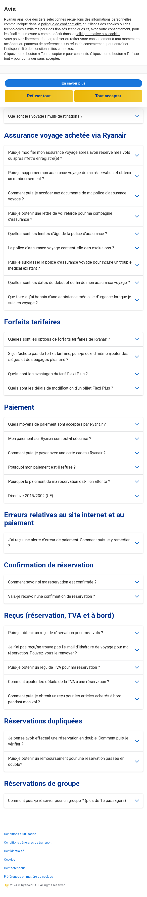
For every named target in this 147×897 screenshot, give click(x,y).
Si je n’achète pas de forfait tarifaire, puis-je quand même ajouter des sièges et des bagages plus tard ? (73, 356)
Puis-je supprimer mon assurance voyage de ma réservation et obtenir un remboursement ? (73, 175)
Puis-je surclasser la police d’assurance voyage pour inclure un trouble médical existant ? (73, 265)
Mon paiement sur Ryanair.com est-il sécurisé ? (73, 438)
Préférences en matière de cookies (28, 876)
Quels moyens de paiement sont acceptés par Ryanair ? (73, 424)
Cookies (9, 859)
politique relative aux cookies (97, 34)
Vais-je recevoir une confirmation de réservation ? (73, 596)
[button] (73, 83)
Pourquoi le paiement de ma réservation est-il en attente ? (73, 481)
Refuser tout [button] (39, 96)
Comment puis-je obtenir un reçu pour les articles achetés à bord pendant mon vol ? (73, 699)
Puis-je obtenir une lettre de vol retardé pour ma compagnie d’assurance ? (73, 216)
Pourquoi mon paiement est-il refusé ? (73, 467)
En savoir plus (74, 83)
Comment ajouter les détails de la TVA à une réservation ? (73, 681)
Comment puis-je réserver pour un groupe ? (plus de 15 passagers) (73, 800)
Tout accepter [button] (108, 96)
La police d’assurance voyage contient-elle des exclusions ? (73, 248)
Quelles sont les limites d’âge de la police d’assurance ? (73, 233)
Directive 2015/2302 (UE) (73, 495)
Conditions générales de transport (28, 842)
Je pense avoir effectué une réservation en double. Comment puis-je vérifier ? (73, 741)
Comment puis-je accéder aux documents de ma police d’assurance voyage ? (73, 196)
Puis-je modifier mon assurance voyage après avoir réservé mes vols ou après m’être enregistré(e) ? (73, 155)
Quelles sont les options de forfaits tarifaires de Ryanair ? (73, 339)
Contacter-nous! (15, 868)
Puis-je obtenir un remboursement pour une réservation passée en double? (73, 761)
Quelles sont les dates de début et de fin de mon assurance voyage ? (73, 282)
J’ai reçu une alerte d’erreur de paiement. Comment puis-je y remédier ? (73, 543)
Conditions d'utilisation (20, 834)
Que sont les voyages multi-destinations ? (73, 116)
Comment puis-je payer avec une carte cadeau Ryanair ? (73, 453)
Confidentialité (14, 851)
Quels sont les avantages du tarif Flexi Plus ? (73, 373)
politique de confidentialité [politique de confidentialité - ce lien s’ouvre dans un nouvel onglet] (61, 24)
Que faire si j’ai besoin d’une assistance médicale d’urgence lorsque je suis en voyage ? (73, 299)
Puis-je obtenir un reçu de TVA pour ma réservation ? (73, 667)
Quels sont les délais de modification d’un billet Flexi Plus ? (73, 388)
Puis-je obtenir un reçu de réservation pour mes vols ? (73, 632)
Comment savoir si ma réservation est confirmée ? (73, 582)
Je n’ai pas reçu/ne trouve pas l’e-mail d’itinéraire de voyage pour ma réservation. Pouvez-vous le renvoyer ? (73, 650)
